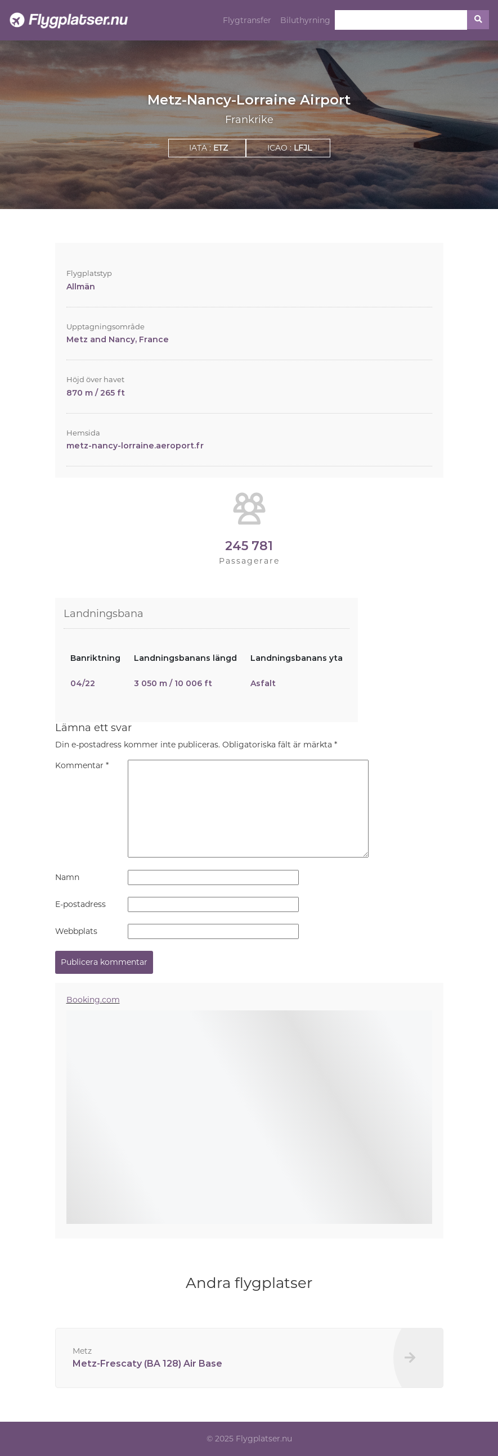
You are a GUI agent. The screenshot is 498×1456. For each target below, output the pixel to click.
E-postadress (80, 904)
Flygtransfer (247, 20)
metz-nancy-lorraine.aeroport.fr (135, 446)
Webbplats (76, 931)
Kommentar (82, 765)
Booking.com (93, 1000)
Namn (67, 877)
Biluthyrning (305, 20)
